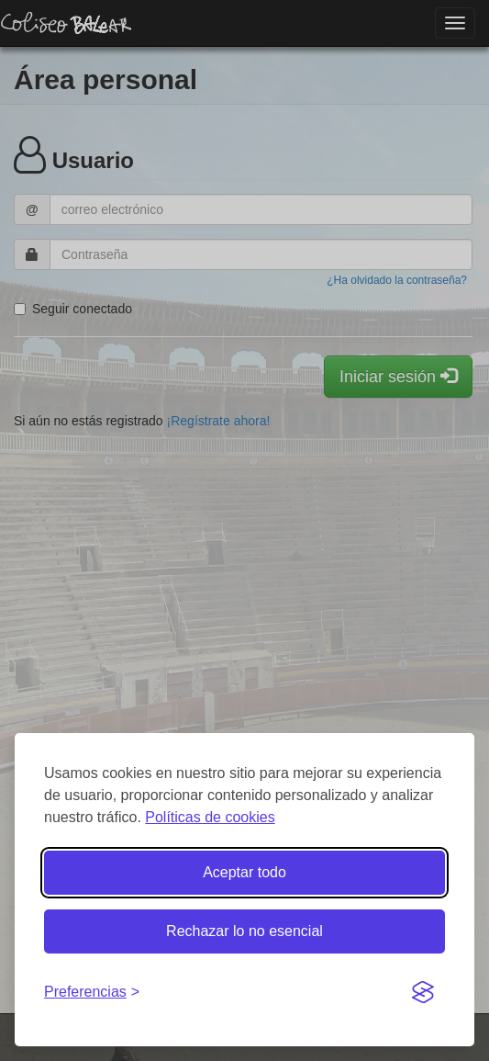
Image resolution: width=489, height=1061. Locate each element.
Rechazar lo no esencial (244, 931)
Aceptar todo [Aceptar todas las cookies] (244, 872)
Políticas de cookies (209, 817)
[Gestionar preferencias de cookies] (91, 992)
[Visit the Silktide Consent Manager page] (423, 993)
